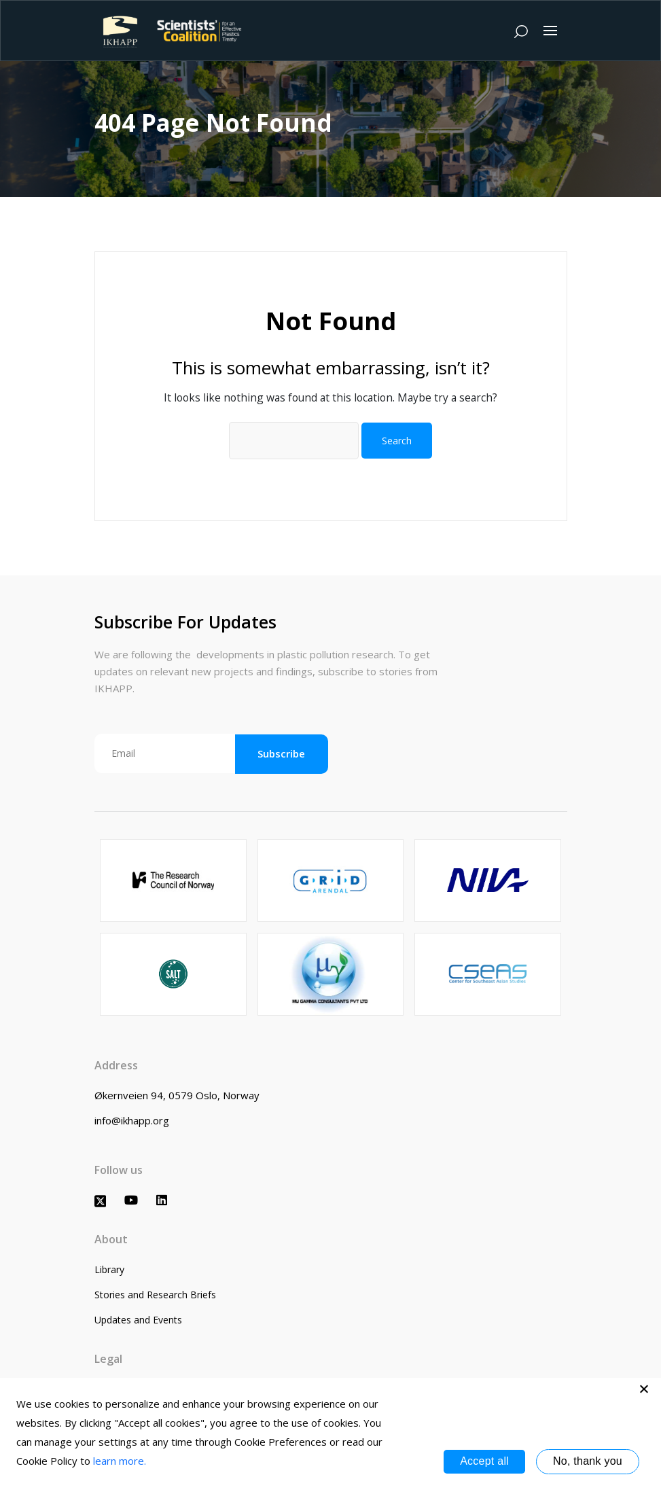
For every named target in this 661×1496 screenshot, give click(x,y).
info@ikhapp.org (131, 1120)
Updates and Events (138, 1319)
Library (109, 1269)
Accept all (484, 1461)
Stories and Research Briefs (155, 1294)
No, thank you (587, 1461)
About (111, 1239)
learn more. (119, 1460)
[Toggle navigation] (550, 30)
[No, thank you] (644, 1388)
